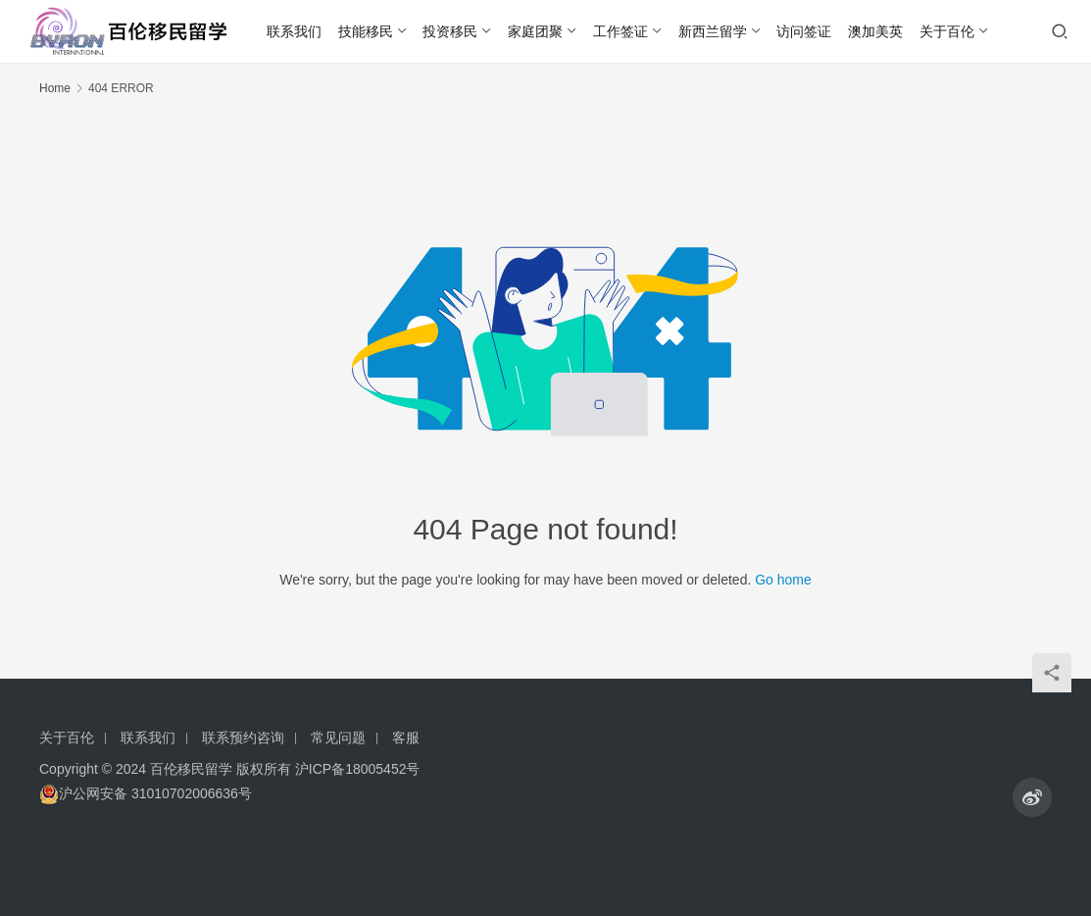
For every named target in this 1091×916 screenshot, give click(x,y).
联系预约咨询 (243, 737)
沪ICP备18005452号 (358, 769)
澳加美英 (875, 31)
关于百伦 (946, 31)
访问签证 (803, 31)
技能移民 (365, 31)
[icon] (1032, 797)
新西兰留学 (712, 31)
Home (55, 88)
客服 (406, 737)
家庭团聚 (535, 31)
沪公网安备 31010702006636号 (145, 794)
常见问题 (338, 737)
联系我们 (294, 31)
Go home (783, 579)
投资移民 (449, 31)
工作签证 (620, 31)
